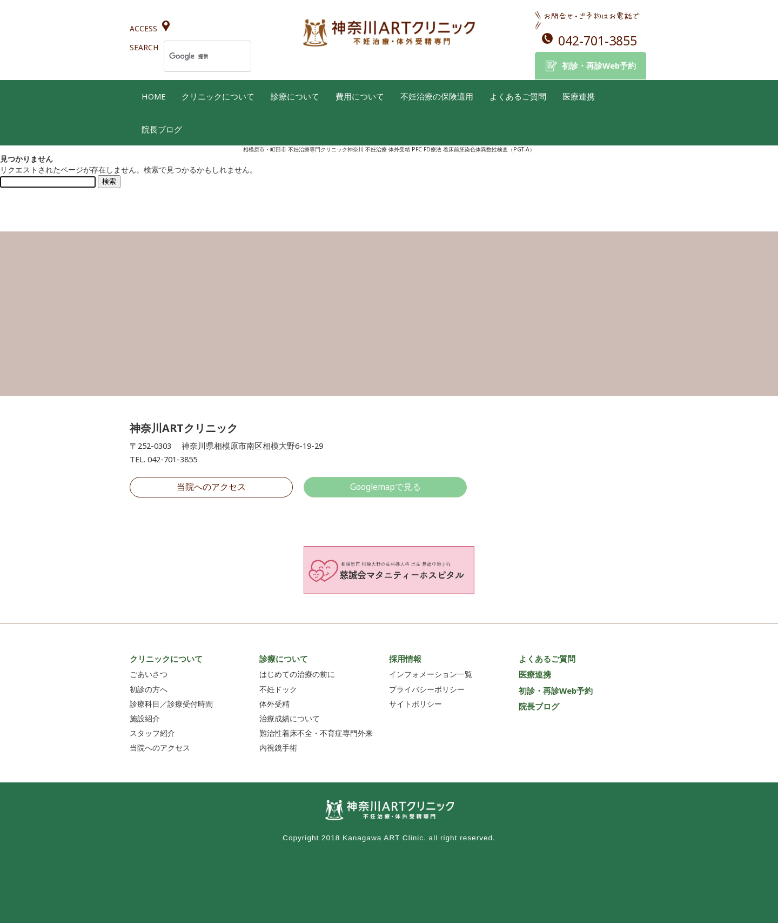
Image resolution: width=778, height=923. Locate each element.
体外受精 (274, 704)
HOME (153, 96)
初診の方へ (148, 689)
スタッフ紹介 (152, 733)
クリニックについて (218, 96)
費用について (360, 96)
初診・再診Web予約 (599, 65)
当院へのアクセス (211, 487)
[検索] (193, 56)
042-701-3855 (597, 40)
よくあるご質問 (517, 96)
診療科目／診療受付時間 (171, 704)
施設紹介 (145, 718)
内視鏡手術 (278, 747)
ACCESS (143, 28)
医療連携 (578, 96)
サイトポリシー (415, 704)
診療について (295, 96)
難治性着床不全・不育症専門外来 (316, 733)
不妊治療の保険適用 (436, 96)
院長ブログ (162, 129)
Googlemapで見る (385, 487)
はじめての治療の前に (297, 674)
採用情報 (405, 658)
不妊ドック (278, 689)
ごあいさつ (148, 674)
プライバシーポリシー (427, 689)
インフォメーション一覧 (430, 674)
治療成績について (289, 718)
